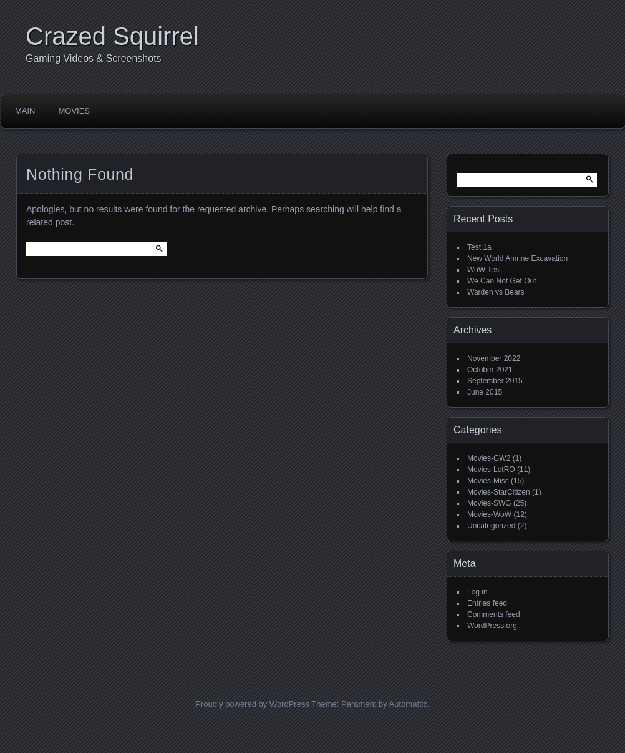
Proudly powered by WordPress (252, 704)
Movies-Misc (488, 480)
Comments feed (493, 614)
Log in (477, 592)
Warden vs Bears (496, 292)
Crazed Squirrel (112, 36)
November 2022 (493, 358)
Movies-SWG (489, 503)
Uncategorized (491, 525)
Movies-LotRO (491, 469)
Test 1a (479, 247)
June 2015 (484, 392)
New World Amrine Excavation (517, 258)
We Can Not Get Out (501, 281)
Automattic (408, 704)
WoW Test (484, 269)
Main (25, 111)
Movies (74, 111)
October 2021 (490, 369)
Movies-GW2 (488, 458)
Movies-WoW (489, 514)
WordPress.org (492, 625)
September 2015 (495, 380)
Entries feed (487, 603)
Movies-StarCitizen (498, 492)
